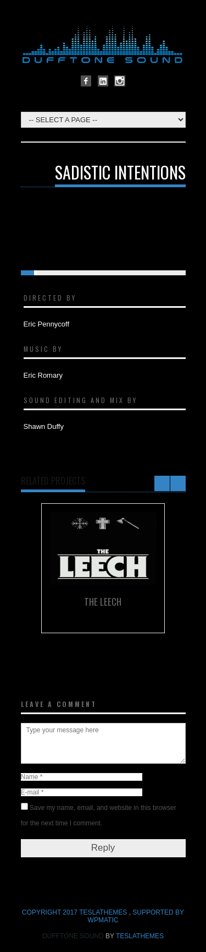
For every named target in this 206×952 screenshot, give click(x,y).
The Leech (102, 601)
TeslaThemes (140, 936)
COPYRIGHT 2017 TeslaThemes (75, 912)
